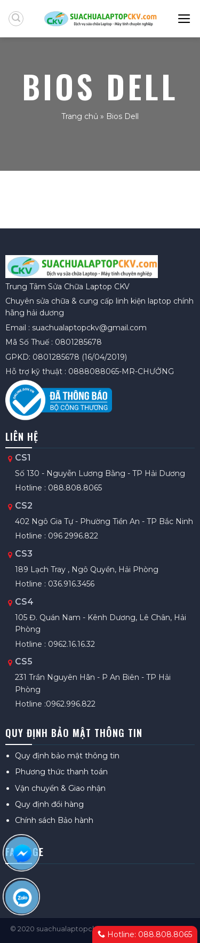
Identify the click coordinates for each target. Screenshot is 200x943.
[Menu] (184, 18)
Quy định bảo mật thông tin (67, 755)
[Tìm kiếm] (16, 18)
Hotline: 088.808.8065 (145, 934)
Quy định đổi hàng (49, 804)
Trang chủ (79, 116)
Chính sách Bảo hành (54, 820)
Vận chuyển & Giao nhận (60, 788)
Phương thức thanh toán (61, 771)
